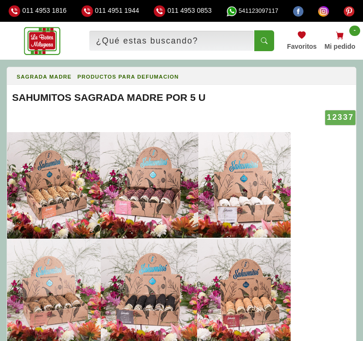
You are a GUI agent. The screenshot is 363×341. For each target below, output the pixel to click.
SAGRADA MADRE (44, 77)
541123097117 (252, 11)
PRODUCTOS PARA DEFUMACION (128, 77)
